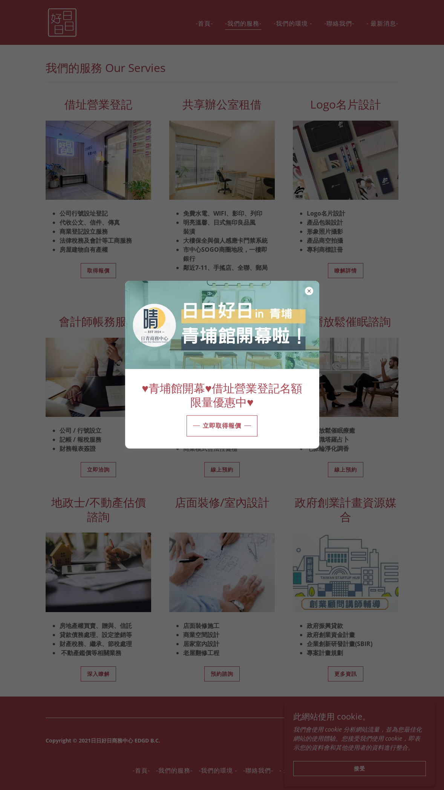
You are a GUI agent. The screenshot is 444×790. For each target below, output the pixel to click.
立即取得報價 (222, 425)
